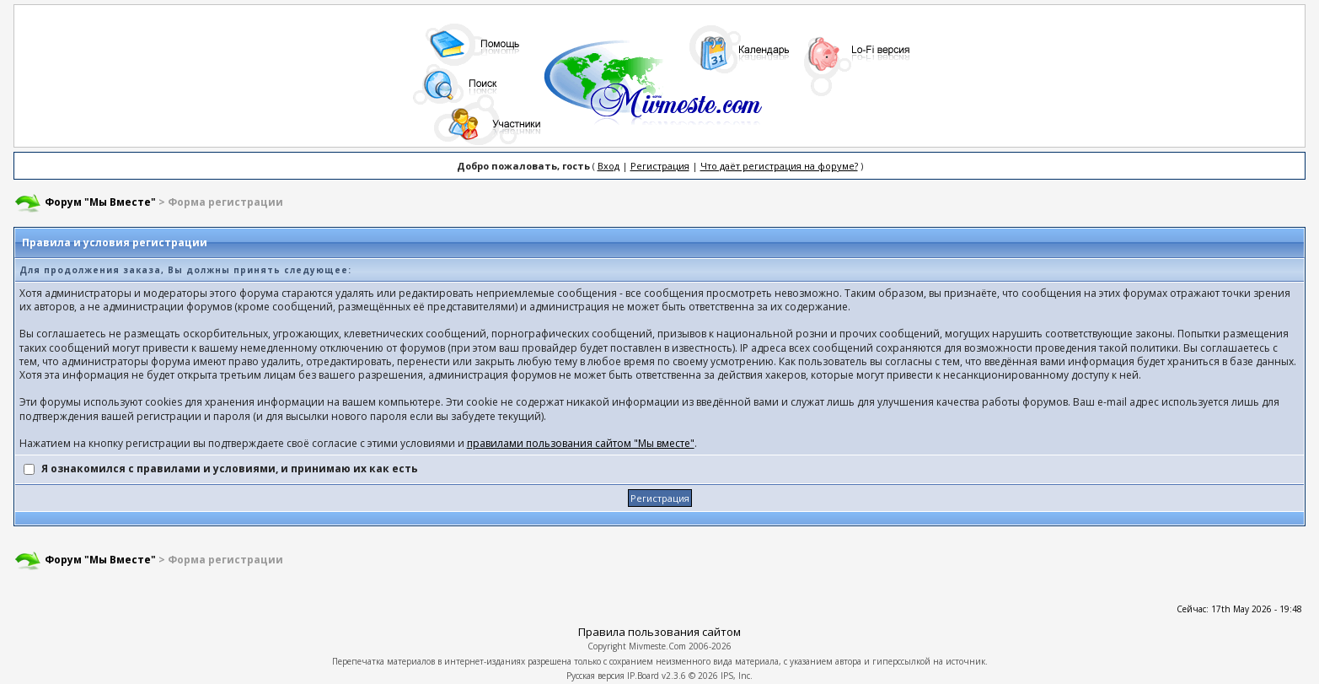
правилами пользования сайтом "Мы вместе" (580, 443)
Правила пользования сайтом (659, 631)
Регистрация (659, 165)
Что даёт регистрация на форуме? (779, 165)
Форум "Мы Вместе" (100, 202)
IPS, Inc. (737, 675)
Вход (608, 165)
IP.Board (643, 675)
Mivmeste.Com (657, 646)
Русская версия (595, 675)
